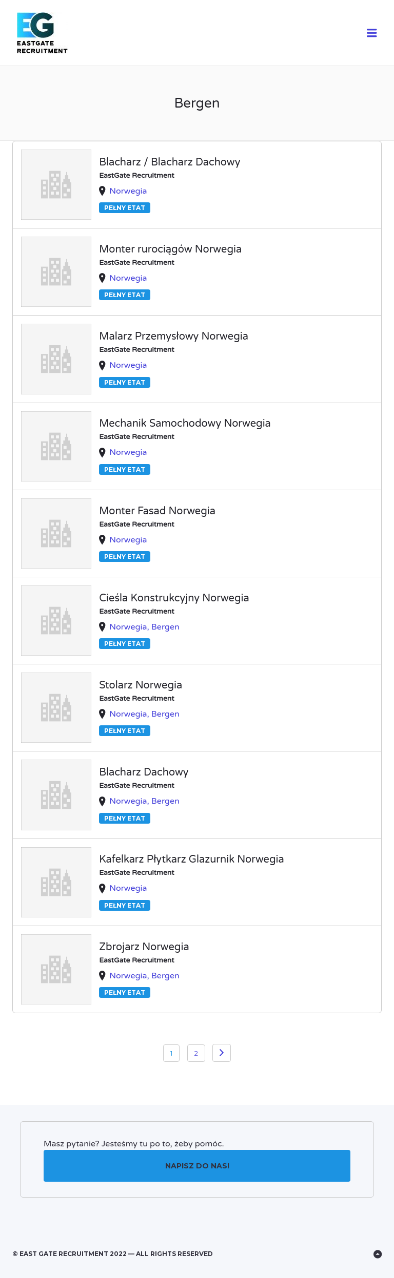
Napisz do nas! (197, 1165)
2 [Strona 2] (196, 1053)
